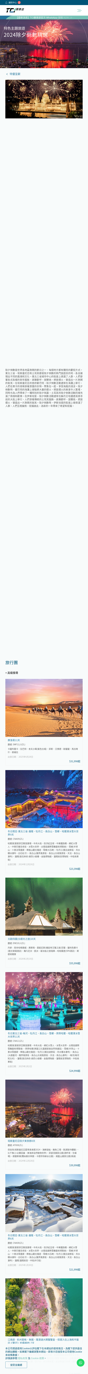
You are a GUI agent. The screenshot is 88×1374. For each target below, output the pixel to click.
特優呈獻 (15, 74)
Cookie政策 (11, 1309)
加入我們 (10, 1294)
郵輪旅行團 (38, 1294)
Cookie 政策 (37, 1358)
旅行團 (35, 1290)
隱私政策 (22, 1358)
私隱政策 (10, 1305)
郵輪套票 (37, 1298)
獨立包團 (70, 1290)
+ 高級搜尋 (11, 182)
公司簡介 (10, 1290)
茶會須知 (10, 1298)
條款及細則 (11, 1302)
